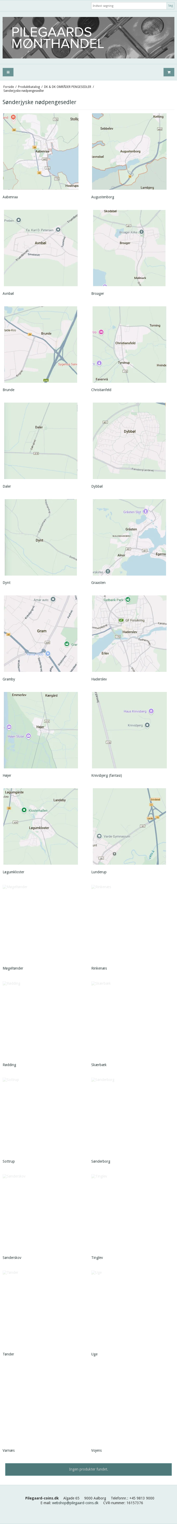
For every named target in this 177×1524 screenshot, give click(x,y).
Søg (170, 5)
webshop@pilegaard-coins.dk (75, 1503)
